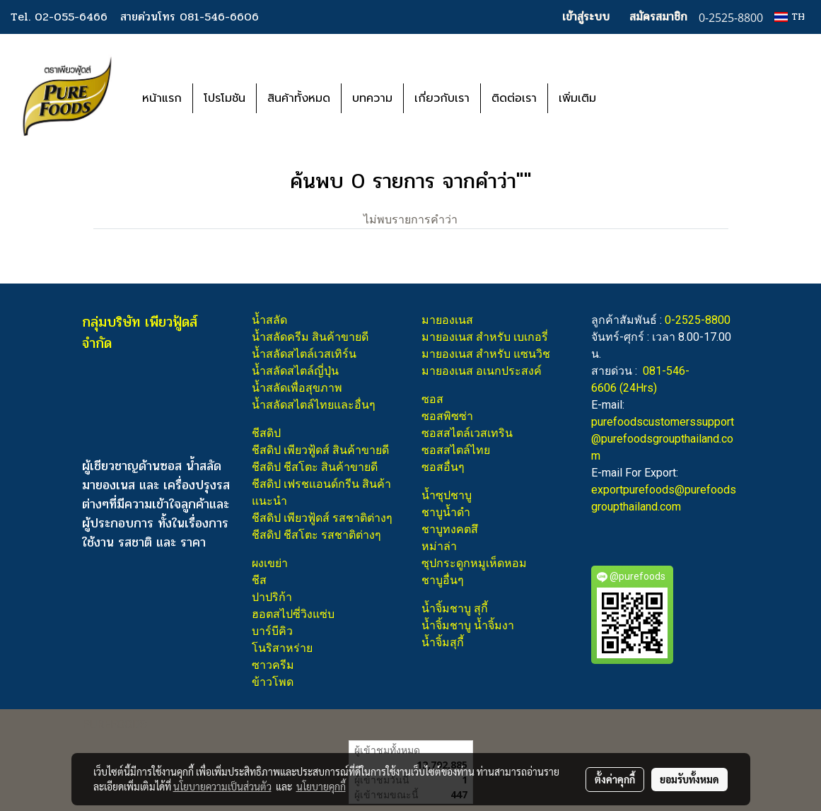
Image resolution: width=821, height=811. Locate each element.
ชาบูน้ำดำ (445, 512)
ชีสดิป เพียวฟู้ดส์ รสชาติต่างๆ (322, 518)
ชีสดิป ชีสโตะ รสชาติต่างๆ (316, 535)
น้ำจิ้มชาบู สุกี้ (454, 608)
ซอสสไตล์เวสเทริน (467, 433)
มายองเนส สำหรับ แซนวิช (485, 354)
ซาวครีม (273, 665)
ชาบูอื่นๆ (442, 580)
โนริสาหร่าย (282, 648)
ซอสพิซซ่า (447, 416)
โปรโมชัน (224, 98)
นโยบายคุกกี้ (321, 786)
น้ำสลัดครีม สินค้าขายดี (310, 337)
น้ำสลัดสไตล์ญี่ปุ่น (295, 371)
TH (789, 16)
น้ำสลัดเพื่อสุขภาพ (297, 388)
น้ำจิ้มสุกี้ (442, 642)
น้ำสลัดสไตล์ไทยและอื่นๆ (313, 405)
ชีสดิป (266, 433)
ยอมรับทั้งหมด (689, 779)
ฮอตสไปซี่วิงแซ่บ (293, 614)
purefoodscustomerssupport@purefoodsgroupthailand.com (662, 438)
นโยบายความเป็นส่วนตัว (222, 786)
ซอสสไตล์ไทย (455, 450)
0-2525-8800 (697, 320)
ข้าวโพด (272, 682)
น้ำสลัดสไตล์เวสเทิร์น (304, 354)
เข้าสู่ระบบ (586, 16)
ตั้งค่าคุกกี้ (615, 779)
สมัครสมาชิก (658, 16)
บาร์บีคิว (272, 631)
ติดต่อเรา (514, 98)
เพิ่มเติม (577, 98)
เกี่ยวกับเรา (442, 98)
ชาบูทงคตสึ (449, 529)
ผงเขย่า (270, 563)
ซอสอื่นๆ (443, 467)
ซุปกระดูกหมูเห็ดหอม (474, 563)
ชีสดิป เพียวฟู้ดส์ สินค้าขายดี (320, 450)
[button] (628, 98)
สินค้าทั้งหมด (298, 98)
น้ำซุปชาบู (446, 495)
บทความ (372, 98)
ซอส (432, 399)
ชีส (259, 580)
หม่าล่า (439, 546)
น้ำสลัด (269, 320)
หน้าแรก (162, 98)
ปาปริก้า (272, 597)
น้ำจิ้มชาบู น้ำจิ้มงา (467, 625)
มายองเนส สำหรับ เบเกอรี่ (484, 337)
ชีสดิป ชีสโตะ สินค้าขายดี (315, 467)
